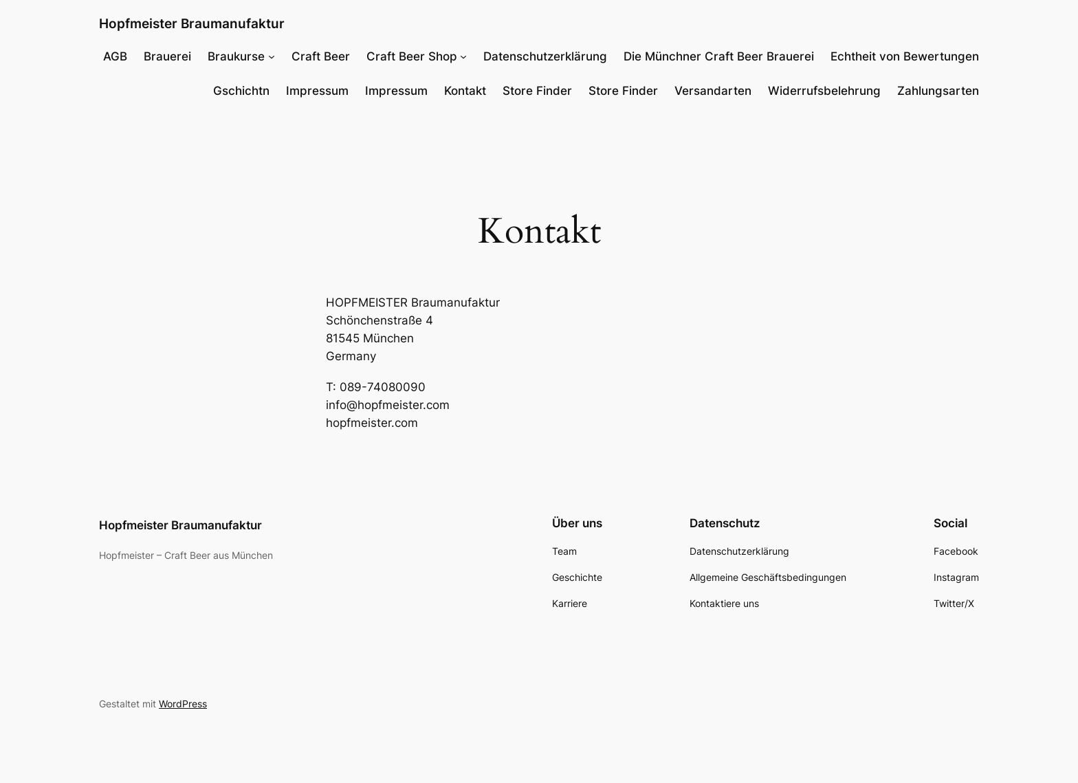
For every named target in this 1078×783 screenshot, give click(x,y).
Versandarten (712, 91)
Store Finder (537, 91)
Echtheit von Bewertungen (904, 56)
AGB (115, 56)
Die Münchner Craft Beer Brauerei (719, 56)
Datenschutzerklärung (545, 56)
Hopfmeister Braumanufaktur (192, 23)
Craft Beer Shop (411, 56)
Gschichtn (241, 91)
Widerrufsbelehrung (824, 91)
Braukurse (236, 56)
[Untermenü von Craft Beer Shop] (463, 56)
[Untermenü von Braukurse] (271, 56)
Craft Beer (321, 56)
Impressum (317, 91)
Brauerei (167, 56)
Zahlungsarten (938, 91)
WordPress (183, 703)
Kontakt (465, 91)
